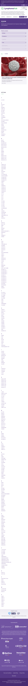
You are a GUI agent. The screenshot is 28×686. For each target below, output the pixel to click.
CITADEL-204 (3, 189)
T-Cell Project (3, 549)
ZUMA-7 (2, 606)
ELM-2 (2, 263)
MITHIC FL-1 (3, 423)
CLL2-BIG (2, 203)
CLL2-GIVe (3, 206)
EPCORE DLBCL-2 (4, 272)
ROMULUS (3, 509)
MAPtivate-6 (3, 419)
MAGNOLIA (3, 416)
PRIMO (2, 476)
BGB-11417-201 (3, 145)
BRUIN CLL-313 (3, 155)
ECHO (2, 251)
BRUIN (2, 154)
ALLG (2, 118)
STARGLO (2, 535)
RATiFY (2, 485)
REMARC (2, 499)
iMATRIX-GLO (3, 355)
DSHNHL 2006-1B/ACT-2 (5, 231)
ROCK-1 (2, 507)
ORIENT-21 (3, 449)
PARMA (2, 456)
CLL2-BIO (2, 205)
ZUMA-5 (2, 604)
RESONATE (3, 503)
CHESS (2, 182)
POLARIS (2, 469)
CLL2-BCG (3, 202)
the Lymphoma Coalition (18, 682)
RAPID (2, 482)
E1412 (2, 241)
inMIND (2, 361)
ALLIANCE (3, 121)
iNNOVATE (3, 362)
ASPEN (2, 132)
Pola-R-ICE (3, 466)
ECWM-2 (2, 255)
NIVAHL (2, 433)
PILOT (2, 463)
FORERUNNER (3, 303)
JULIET (2, 372)
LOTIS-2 (2, 397)
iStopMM (2, 363)
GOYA (2, 329)
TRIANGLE (3, 567)
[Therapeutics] (8, 16)
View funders (23, 14)
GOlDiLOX (3, 325)
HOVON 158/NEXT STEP (5, 346)
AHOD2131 (3, 113)
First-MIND (3, 298)
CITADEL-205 (3, 191)
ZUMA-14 (2, 599)
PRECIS (2, 472)
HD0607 (2, 335)
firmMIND (3, 296)
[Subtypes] (3, 16)
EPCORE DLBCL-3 (4, 273)
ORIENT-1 (3, 448)
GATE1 (2, 315)
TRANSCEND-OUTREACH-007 (6, 562)
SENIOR (2, 523)
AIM (2, 114)
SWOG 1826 (3, 537)
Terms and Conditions (7, 672)
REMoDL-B (3, 500)
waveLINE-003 (3, 588)
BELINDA (2, 141)
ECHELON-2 (3, 248)
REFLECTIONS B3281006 (5, 493)
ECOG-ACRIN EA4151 (4, 252)
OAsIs (2, 443)
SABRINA (2, 516)
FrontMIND (3, 305)
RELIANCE (3, 496)
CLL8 (2, 209)
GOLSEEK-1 (3, 326)
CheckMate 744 (3, 179)
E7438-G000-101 (4, 244)
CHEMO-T (3, 181)
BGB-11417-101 (3, 144)
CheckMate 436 (3, 178)
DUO (2, 233)
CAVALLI (2, 172)
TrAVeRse (2, 566)
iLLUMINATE (3, 354)
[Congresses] (15, 16)
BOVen (2, 150)
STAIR (2, 533)
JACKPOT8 (3, 370)
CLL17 (2, 199)
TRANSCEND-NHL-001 (5, 560)
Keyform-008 (3, 378)
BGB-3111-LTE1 (3, 147)
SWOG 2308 (3, 539)
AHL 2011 (2, 111)
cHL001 (2, 184)
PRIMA (2, 473)
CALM (2, 170)
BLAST (2, 148)
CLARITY (2, 192)
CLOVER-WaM (3, 212)
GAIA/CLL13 (3, 311)
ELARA (2, 256)
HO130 (2, 342)
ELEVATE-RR (3, 258)
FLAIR (2, 299)
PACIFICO (2, 454)
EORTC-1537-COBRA (4, 268)
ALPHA (2, 124)
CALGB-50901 (3, 168)
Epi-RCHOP (3, 283)
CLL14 (2, 198)
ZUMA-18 (2, 600)
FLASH (2, 300)
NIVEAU (2, 434)
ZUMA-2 (2, 601)
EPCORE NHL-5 (3, 280)
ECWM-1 (2, 253)
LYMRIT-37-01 (3, 407)
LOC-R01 (2, 396)
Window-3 (3, 591)
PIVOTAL (2, 465)
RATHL (2, 484)
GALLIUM (2, 313)
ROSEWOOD (3, 510)
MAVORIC (2, 421)
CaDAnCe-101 (3, 164)
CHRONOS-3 (3, 185)
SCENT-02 (3, 521)
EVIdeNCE (3, 287)
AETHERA (3, 110)
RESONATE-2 (3, 505)
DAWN (2, 225)
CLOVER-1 (3, 210)
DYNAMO (2, 236)
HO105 (2, 341)
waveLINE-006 (3, 590)
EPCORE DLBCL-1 (4, 270)
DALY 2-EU (3, 222)
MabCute (2, 413)
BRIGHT (2, 152)
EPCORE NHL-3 (3, 279)
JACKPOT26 (3, 368)
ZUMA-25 (2, 603)
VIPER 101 (3, 582)
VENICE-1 (2, 581)
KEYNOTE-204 (3, 384)
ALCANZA (2, 115)
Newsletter (14, 675)
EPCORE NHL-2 (3, 277)
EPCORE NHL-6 (3, 282)
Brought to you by (23, 9)
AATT (2, 105)
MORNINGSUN (3, 427)
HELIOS (2, 339)
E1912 (2, 242)
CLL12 (2, 196)
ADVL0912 (3, 107)
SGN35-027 (3, 526)
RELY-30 (2, 498)
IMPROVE (2, 358)
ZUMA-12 (2, 597)
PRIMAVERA (3, 475)
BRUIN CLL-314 (3, 157)
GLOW (2, 319)
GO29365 (2, 320)
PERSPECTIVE (3, 459)
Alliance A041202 (4, 122)
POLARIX (2, 470)
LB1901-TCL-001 (4, 393)
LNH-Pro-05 (3, 394)
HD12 (2, 336)
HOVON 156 (3, 345)
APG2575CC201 (3, 129)
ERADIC (2, 286)
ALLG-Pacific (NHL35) (4, 120)
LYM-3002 (2, 404)
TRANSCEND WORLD (4, 558)
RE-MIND (2, 488)
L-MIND (2, 391)
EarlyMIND (3, 245)
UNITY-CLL (3, 572)
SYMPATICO (3, 543)
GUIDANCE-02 (3, 330)
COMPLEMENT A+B (4, 215)
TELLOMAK (3, 553)
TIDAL (2, 555)
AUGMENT (3, 135)
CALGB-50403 (3, 167)
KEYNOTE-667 (3, 385)
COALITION (3, 213)
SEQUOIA (2, 525)
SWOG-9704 (3, 542)
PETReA (2, 461)
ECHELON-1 (3, 246)
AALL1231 (2, 104)
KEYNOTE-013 (3, 380)
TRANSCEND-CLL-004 (4, 559)
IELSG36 (2, 352)
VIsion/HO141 (3, 584)
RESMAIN (2, 502)
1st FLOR (2, 99)
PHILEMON (3, 462)
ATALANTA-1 (3, 134)
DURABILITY (3, 235)
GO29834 (2, 323)
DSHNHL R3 (3, 232)
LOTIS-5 (2, 398)
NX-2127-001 (3, 437)
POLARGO (3, 468)
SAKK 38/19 (3, 519)
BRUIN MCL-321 (3, 159)
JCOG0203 (3, 371)
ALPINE (2, 125)
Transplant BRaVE (4, 565)
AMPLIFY (2, 128)
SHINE (2, 528)
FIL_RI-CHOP (3, 293)
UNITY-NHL (3, 573)
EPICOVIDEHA (3, 284)
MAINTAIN (3, 417)
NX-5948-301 (3, 439)
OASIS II (2, 445)
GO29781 (2, 322)
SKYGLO (2, 529)
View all (22, 16)
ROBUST (2, 506)
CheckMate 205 (3, 177)
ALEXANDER (3, 117)
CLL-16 (2, 194)
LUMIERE (2, 401)
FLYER (2, 302)
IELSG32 (2, 351)
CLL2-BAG (3, 201)
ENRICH (2, 266)
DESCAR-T (3, 228)
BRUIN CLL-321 (3, 158)
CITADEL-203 (3, 188)
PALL (2, 455)
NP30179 (2, 436)
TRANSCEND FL (3, 556)
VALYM (2, 579)
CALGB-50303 (3, 165)
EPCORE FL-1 (3, 275)
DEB (2, 226)
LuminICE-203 (3, 403)
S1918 (2, 515)
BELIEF (2, 140)
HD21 (2, 338)
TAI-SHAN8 (3, 552)
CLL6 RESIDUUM (4, 208)
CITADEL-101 (3, 187)
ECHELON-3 (3, 249)
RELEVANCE (3, 495)
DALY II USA (3, 224)
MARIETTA (3, 420)
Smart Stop (3, 532)
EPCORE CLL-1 (3, 269)
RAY (2, 486)
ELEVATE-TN (3, 259)
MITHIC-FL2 (3, 424)
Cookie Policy (15, 672)
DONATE (24, 7)
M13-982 (2, 412)
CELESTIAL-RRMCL (4, 175)
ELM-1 (2, 262)
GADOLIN (2, 309)
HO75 (2, 343)
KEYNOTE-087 (3, 381)
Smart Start (3, 530)
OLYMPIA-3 (3, 446)
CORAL (2, 216)
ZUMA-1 (2, 596)
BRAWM (2, 151)
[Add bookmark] (25, 58)
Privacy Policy (22, 672)
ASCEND (2, 131)
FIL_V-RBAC (3, 295)
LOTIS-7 (2, 400)
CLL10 (2, 195)
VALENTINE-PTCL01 (4, 578)
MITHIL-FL (3, 426)
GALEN (2, 312)
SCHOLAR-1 (3, 522)
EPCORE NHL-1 (3, 276)
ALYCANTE (3, 127)
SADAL (2, 518)
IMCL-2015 (3, 356)
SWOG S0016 (3, 540)
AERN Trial (3, 108)
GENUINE (2, 318)
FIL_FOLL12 (3, 292)
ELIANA (2, 261)
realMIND (2, 492)
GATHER (2, 316)
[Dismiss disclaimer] (26, 2)
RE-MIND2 (3, 489)
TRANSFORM (3, 563)
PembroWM (3, 458)
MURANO (2, 428)
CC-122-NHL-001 (4, 174)
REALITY (2, 491)
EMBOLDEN (3, 265)
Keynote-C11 (3, 387)
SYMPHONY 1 (3, 544)
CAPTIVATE (3, 171)
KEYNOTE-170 (3, 383)
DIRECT (2, 229)
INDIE (2, 359)
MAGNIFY (2, 414)
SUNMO (2, 536)
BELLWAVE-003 (3, 142)
